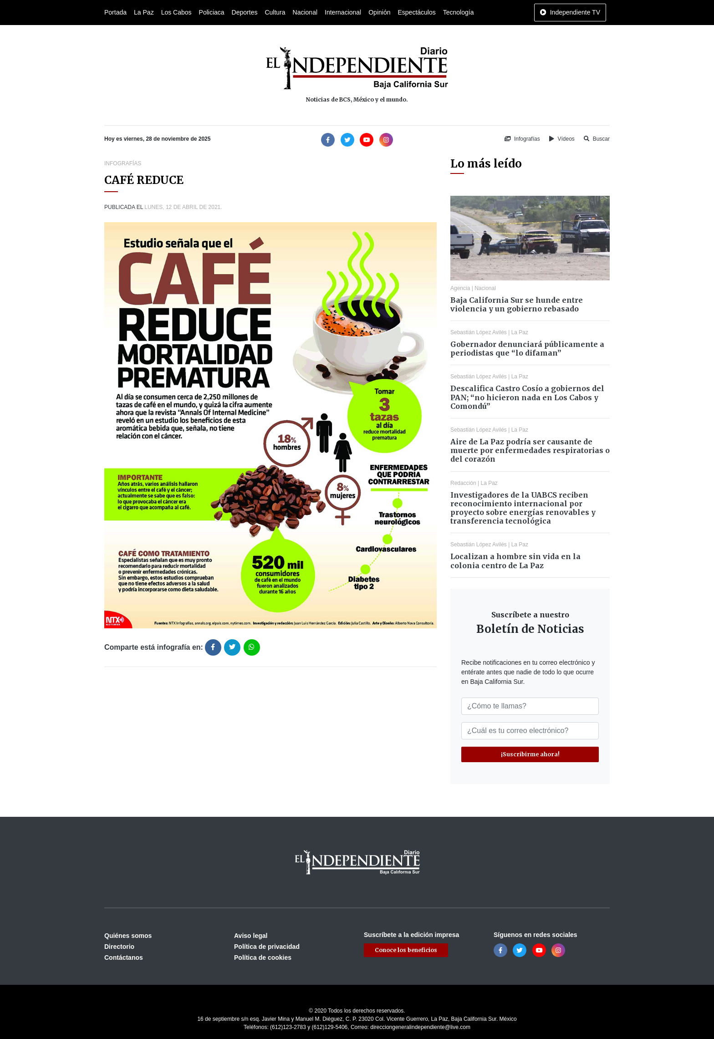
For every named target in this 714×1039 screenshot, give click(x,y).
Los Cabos (176, 12)
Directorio (119, 946)
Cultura (275, 12)
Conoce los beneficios (406, 950)
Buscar (597, 139)
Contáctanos (123, 957)
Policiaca (211, 12)
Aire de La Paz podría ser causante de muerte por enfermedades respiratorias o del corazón (530, 450)
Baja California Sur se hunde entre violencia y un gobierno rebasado (516, 304)
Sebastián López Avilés (478, 332)
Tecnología (458, 12)
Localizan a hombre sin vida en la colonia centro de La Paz (515, 561)
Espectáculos (416, 12)
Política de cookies (262, 957)
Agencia (460, 288)
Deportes (245, 12)
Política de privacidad (267, 946)
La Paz (144, 12)
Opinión (379, 12)
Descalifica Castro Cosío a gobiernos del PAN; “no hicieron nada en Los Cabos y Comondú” (527, 397)
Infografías (522, 139)
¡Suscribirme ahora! (530, 754)
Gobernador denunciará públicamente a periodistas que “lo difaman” (527, 348)
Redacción (463, 483)
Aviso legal (250, 935)
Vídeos (562, 139)
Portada (115, 12)
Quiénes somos (128, 935)
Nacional (305, 12)
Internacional (343, 12)
